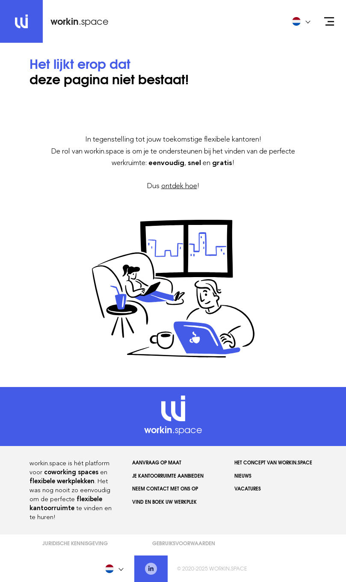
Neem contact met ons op (165, 488)
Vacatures (247, 488)
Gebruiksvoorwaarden (183, 543)
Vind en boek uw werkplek (164, 501)
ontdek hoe (179, 185)
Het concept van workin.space (273, 462)
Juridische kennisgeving (75, 543)
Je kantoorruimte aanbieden (168, 475)
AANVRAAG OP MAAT (156, 462)
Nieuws (242, 475)
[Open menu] (329, 21)
